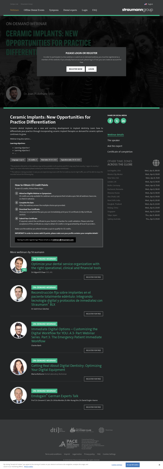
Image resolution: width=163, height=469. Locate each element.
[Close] (159, 464)
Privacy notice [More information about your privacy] (28, 467)
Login (84, 10)
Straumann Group (26, 4)
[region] (81, 465)
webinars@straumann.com (63, 240)
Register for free (93, 277)
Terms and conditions (53, 454)
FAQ (94, 10)
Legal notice (77, 454)
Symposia (54, 10)
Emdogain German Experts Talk (54, 396)
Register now (75, 69)
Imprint (67, 454)
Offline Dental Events (34, 10)
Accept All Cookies (132, 465)
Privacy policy (89, 454)
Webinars (14, 10)
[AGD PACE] (69, 444)
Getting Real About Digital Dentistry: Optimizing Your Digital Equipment (66, 368)
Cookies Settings (109, 454)
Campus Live (14, 4)
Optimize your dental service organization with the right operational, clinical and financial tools (66, 266)
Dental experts (70, 10)
